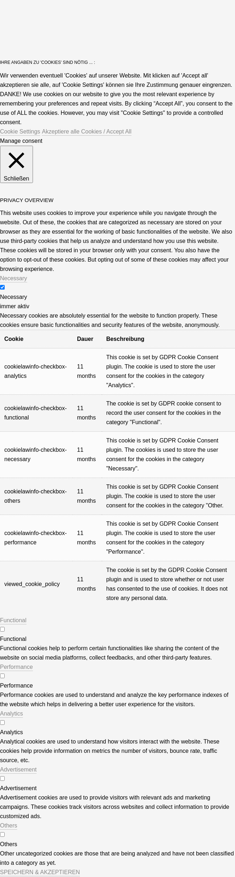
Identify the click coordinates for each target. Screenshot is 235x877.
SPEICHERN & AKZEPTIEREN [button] (40, 872)
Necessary (13, 297)
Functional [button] (13, 620)
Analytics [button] (11, 713)
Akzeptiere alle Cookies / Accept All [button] (86, 131)
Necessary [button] (13, 278)
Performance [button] (16, 667)
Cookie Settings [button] (20, 131)
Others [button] (8, 825)
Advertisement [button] (18, 769)
